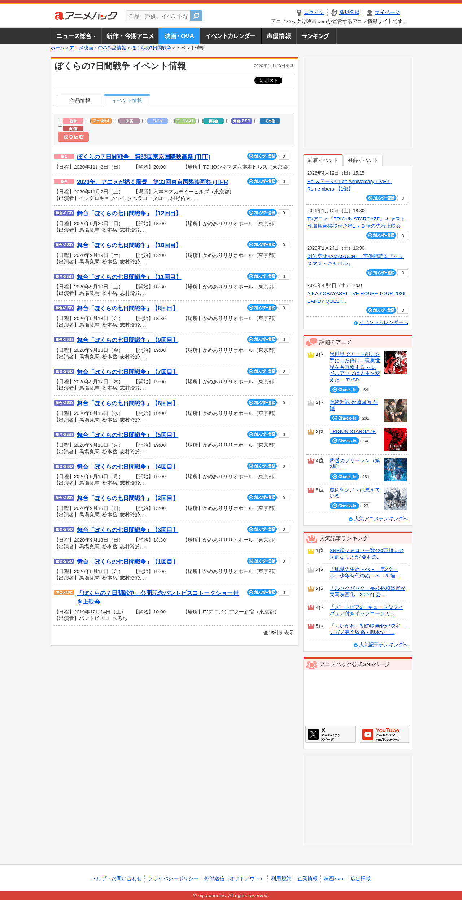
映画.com (334, 878)
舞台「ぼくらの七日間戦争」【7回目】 (127, 372)
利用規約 (281, 878)
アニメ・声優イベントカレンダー (230, 36)
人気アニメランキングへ (381, 518)
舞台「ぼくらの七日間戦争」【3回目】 (127, 530)
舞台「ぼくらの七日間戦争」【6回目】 (127, 403)
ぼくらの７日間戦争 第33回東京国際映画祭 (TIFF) (143, 157)
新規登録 (349, 12)
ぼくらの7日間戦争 (151, 48)
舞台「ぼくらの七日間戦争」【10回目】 (129, 245)
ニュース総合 (76, 36)
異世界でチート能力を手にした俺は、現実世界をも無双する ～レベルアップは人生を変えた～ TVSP (355, 367)
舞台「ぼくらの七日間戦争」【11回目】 (129, 277)
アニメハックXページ (330, 734)
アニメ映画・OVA (179, 36)
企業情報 (307, 878)
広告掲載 (360, 878)
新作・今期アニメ (129, 36)
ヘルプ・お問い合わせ (116, 878)
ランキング (316, 36)
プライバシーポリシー (173, 878)
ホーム (58, 48)
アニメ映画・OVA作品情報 (98, 48)
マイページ (387, 12)
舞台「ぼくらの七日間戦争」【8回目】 (127, 308)
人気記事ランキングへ (383, 644)
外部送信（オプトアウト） (234, 878)
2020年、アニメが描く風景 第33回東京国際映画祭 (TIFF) (153, 182)
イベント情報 (127, 100)
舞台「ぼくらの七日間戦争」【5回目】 (127, 435)
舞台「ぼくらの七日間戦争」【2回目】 (127, 498)
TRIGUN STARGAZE (353, 431)
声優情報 (278, 36)
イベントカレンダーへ (383, 322)
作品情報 (80, 100)
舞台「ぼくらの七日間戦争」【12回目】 (129, 213)
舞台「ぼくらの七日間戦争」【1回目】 (127, 562)
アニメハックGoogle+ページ (385, 734)
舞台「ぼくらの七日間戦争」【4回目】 (127, 467)
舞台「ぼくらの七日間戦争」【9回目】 (127, 340)
